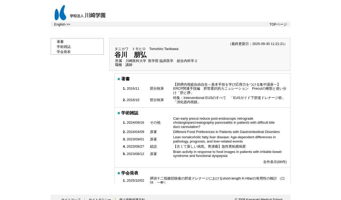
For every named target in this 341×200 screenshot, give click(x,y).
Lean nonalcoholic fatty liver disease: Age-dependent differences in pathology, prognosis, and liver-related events (224, 139)
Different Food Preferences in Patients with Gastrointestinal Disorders (227, 132)
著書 (60, 42)
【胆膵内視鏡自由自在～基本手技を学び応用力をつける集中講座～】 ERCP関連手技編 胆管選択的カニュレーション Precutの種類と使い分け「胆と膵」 (229, 88)
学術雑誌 (64, 47)
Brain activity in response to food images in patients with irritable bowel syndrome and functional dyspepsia (227, 154)
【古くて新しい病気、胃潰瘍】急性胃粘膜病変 (210, 146)
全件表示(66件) (275, 162)
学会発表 (64, 52)
